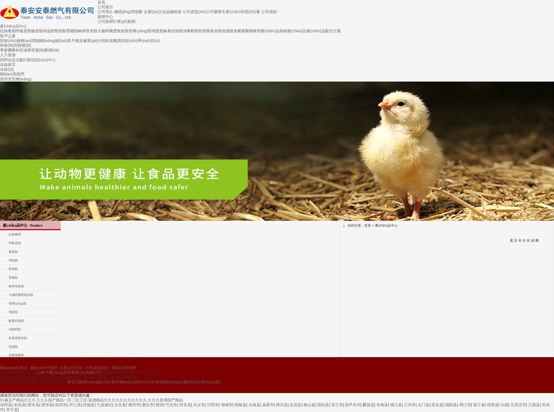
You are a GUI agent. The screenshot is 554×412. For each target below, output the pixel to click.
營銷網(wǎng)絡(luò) (49, 40)
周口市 (465, 405)
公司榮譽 (214, 11)
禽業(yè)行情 (94, 40)
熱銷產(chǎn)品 (293, 31)
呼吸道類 (23, 31)
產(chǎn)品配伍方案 (323, 31)
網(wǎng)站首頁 (14, 368)
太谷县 (120, 405)
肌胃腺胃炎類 (210, 31)
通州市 (134, 405)
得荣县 (493, 405)
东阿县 (6, 405)
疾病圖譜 (113, 40)
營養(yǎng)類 (140, 31)
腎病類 (60, 31)
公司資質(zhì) (194, 11)
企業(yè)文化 (155, 11)
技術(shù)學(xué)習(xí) (140, 40)
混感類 (227, 31)
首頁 (101, 2)
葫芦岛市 (352, 405)
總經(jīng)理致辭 (128, 11)
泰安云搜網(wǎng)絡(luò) (88, 382)
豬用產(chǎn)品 (266, 31)
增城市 (227, 405)
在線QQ (7, 69)
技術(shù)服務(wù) (16, 40)
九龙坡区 (104, 405)
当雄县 (254, 405)
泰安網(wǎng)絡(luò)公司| (133, 382)
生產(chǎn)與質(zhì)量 (241, 11)
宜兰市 (337, 405)
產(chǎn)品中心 (13, 26)
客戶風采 (75, 40)
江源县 (534, 405)
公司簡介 (105, 11)
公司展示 (105, 7)
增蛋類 (157, 31)
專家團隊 (8, 50)
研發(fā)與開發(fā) (15, 45)
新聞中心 (105, 16)
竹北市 (171, 405)
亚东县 (437, 405)
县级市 (268, 405)
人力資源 (8, 55)
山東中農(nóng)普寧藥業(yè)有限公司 (69, 372)
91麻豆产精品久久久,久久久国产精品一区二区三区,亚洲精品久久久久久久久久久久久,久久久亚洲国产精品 (91, 400)
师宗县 (282, 405)
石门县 (423, 405)
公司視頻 (269, 11)
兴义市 (199, 405)
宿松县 (323, 405)
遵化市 (147, 405)
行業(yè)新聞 (124, 21)
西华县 (47, 405)
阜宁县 (12, 409)
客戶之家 (8, 36)
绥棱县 (240, 405)
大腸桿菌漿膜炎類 (113, 31)
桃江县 (396, 405)
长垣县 (20, 405)
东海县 (382, 405)
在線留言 (8, 64)
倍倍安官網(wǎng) (15, 79)
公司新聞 (105, 21)
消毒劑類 (190, 31)
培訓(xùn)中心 (43, 60)
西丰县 (33, 405)
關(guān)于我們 (44, 368)
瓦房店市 (518, 405)
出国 (504, 405)
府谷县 (185, 405)
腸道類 (37, 31)
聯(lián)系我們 (12, 74)
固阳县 (451, 405)
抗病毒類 (8, 31)
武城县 (88, 405)
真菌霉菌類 (243, 31)
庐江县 (75, 405)
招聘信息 (8, 60)
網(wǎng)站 (211, 382)
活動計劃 (23, 60)
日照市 (213, 405)
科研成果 (23, 50)
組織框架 (174, 11)
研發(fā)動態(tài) (45, 50)
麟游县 (368, 405)
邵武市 (61, 405)
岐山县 (309, 405)
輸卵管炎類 (87, 31)
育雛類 (72, 31)
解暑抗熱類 (173, 31)
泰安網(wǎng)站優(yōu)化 (178, 382)
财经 (159, 405)
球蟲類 (49, 31)
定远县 (295, 405)
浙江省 (479, 405)
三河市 (410, 405)
